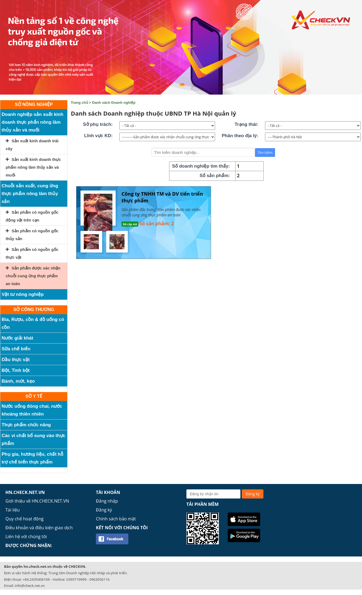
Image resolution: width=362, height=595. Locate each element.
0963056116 (99, 579)
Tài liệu (12, 510)
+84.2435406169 (36, 579)
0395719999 (76, 579)
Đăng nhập (107, 501)
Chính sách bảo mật (116, 519)
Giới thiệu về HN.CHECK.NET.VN (37, 501)
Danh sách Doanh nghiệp (114, 103)
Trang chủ (79, 103)
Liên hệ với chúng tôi (26, 536)
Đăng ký (104, 510)
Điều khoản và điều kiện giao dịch (39, 528)
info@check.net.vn (30, 585)
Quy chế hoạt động (24, 519)
